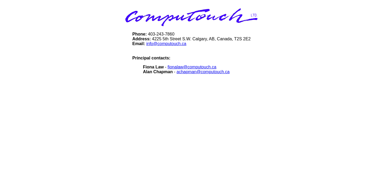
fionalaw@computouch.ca (192, 67)
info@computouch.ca (166, 43)
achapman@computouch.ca (203, 72)
